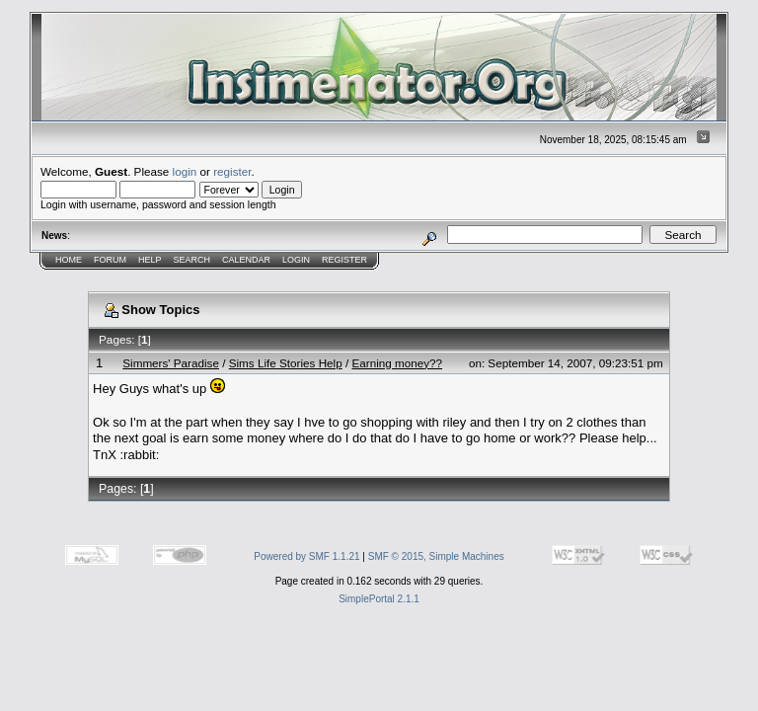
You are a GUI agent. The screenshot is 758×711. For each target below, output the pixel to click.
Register (344, 260)
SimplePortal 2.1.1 (379, 598)
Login (296, 260)
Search (192, 260)
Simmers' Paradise (170, 362)
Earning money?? (396, 362)
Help (150, 260)
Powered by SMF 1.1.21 (306, 556)
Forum (110, 260)
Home (68, 260)
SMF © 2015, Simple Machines (436, 556)
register (232, 171)
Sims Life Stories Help (285, 362)
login (185, 171)
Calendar (246, 260)
